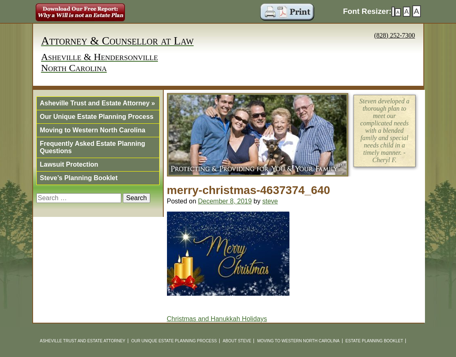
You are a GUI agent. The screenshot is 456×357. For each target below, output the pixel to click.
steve (270, 201)
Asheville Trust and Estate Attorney (97, 103)
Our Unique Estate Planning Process (96, 116)
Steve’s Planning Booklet (79, 177)
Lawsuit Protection (69, 164)
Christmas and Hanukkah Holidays (217, 318)
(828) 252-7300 (394, 35)
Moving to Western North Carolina (92, 130)
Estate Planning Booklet (374, 341)
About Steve (237, 341)
